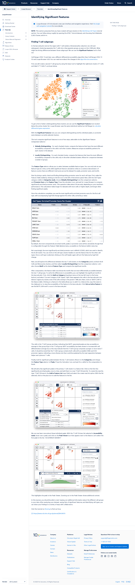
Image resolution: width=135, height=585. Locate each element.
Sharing (47, 509)
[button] (26, 32)
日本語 (128, 582)
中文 (122, 582)
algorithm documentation (88, 59)
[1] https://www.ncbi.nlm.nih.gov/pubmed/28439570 (48, 513)
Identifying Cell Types (89, 31)
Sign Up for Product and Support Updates (115, 546)
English (118, 582)
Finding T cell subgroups (119, 26)
